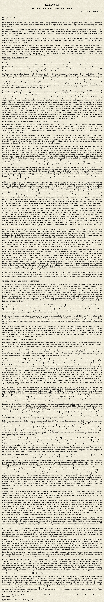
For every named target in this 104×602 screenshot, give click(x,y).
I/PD (3, 438)
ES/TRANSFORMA (7, 488)
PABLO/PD (5, 135)
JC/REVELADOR (7, 60)
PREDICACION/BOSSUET (23, 455)
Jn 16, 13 (51, 421)
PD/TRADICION (7, 350)
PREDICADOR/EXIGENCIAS (11, 528)
